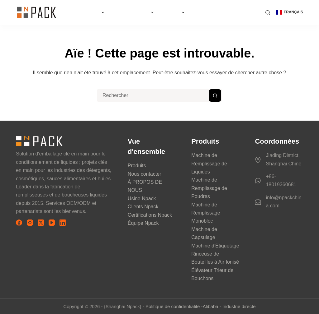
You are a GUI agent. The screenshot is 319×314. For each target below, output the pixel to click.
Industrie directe (239, 306)
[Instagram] (30, 222)
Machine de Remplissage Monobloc (205, 213)
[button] (289, 12)
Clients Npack (143, 206)
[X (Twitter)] (41, 222)
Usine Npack (142, 198)
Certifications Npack (150, 215)
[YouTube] (52, 222)
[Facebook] (19, 222)
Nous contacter (144, 174)
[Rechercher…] (153, 95)
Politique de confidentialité (172, 306)
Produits (137, 165)
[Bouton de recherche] (215, 95)
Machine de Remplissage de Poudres (209, 188)
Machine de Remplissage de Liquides (209, 163)
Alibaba (210, 306)
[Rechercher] (267, 12)
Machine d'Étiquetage (215, 245)
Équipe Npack (143, 223)
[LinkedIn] (63, 222)
